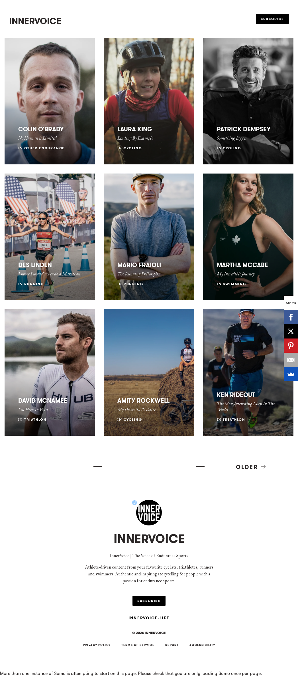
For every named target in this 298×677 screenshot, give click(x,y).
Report (172, 645)
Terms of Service (137, 645)
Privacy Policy (97, 645)
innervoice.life (149, 618)
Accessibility (202, 645)
